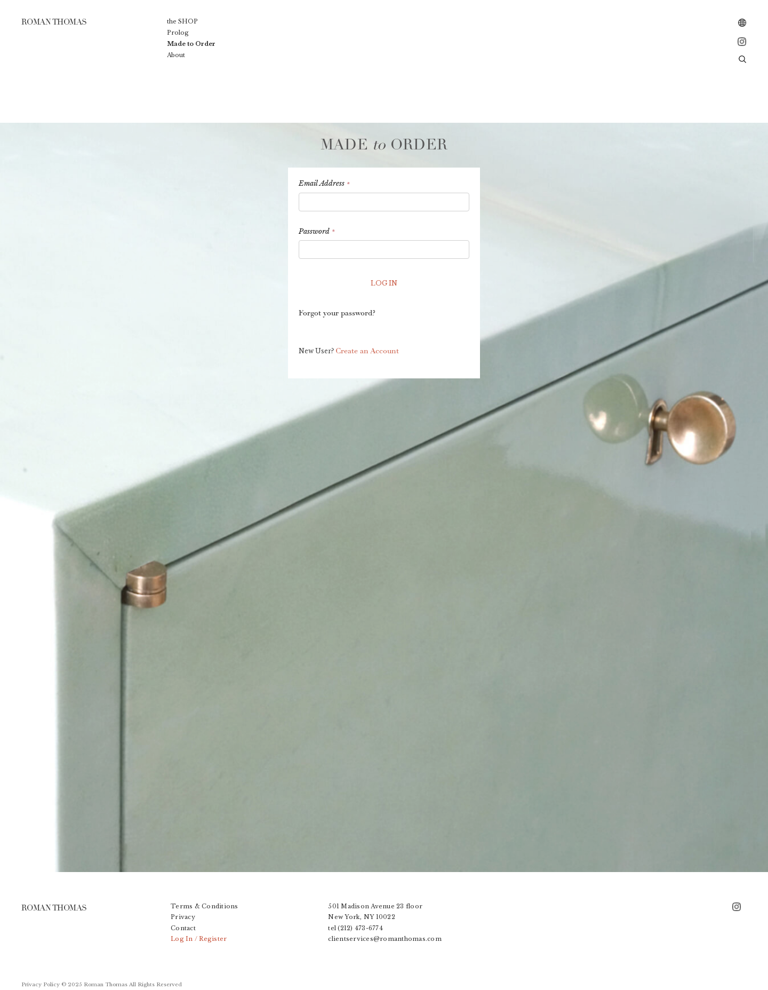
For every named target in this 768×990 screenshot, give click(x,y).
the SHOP (182, 21)
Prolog (178, 32)
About (176, 55)
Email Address (324, 183)
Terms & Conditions (204, 906)
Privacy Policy (40, 984)
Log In (182, 939)
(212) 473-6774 (360, 928)
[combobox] (742, 23)
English (742, 23)
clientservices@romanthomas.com (385, 939)
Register (213, 939)
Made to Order (191, 43)
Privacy (183, 917)
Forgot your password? (337, 313)
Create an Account (367, 351)
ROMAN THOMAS (53, 907)
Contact (183, 928)
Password (316, 231)
